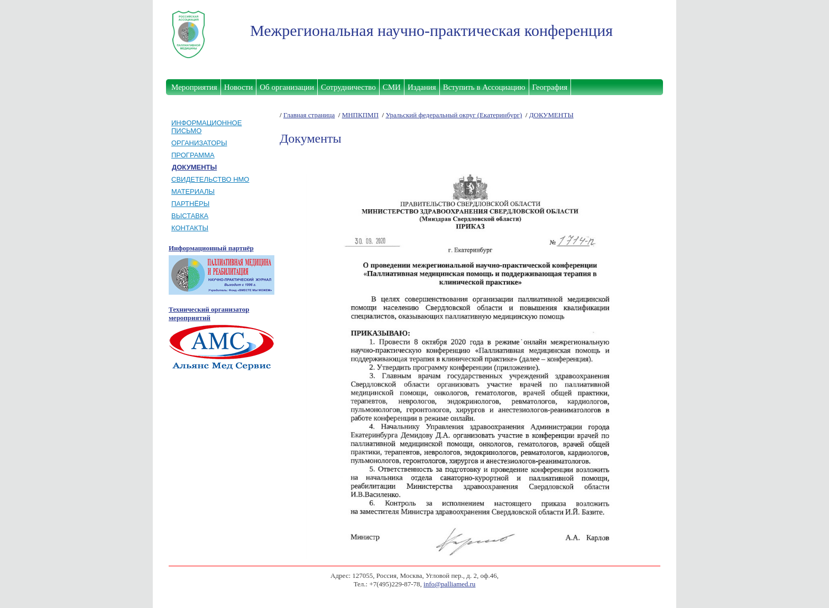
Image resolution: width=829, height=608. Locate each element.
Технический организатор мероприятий (209, 313)
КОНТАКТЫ (189, 228)
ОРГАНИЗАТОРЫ (199, 143)
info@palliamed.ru (449, 584)
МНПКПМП (360, 115)
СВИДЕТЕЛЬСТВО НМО (210, 179)
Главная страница (309, 115)
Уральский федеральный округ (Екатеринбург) (453, 115)
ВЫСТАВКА (189, 216)
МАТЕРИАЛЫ (193, 191)
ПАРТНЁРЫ (190, 204)
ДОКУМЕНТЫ (551, 115)
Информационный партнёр (211, 248)
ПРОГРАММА (193, 155)
